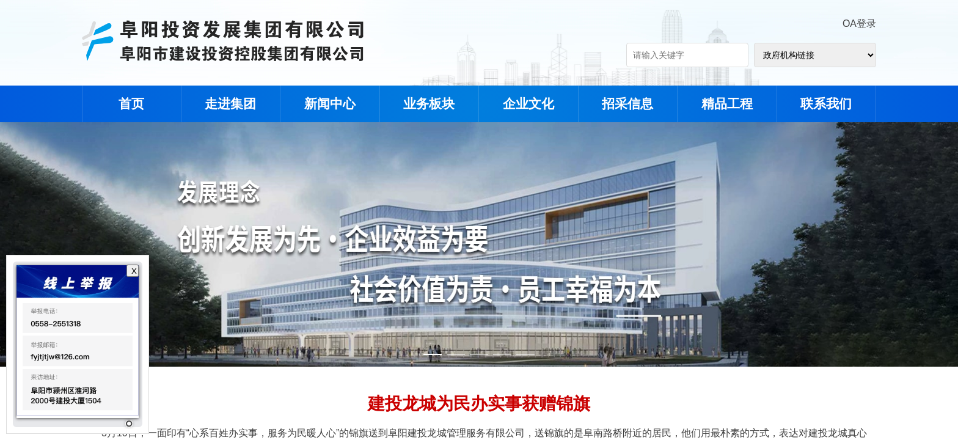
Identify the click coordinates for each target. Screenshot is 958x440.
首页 (131, 104)
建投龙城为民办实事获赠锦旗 (479, 403)
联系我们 (826, 104)
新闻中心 (330, 104)
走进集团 (230, 104)
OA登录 (859, 23)
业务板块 (429, 104)
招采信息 (627, 104)
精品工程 (727, 104)
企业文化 (528, 104)
